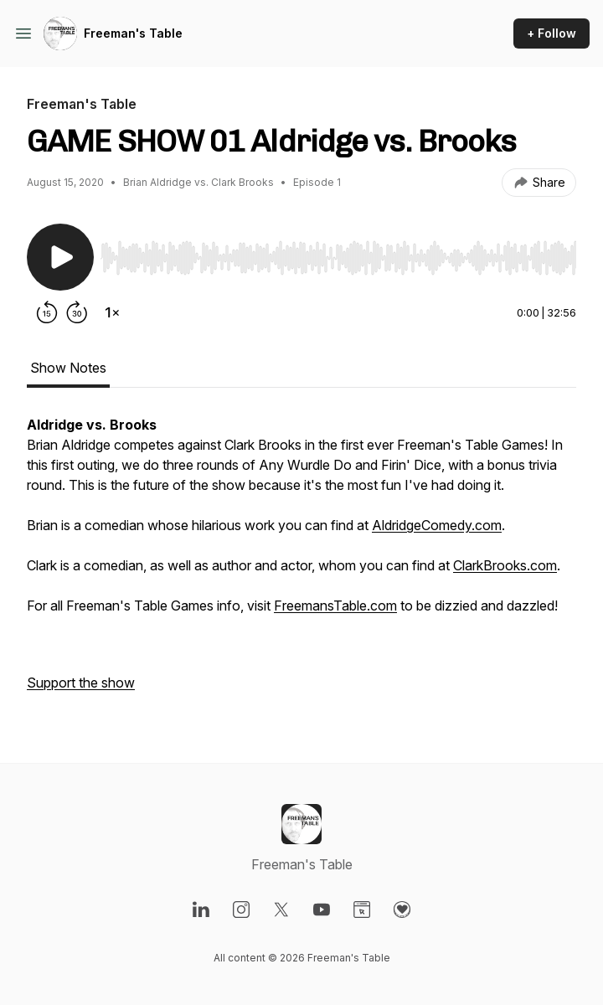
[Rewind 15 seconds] (47, 312)
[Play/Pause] (60, 257)
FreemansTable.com (335, 605)
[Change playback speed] (112, 312)
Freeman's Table (133, 33)
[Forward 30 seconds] (77, 312)
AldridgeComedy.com (437, 525)
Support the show (81, 682)
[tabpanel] (301, 562)
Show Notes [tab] (68, 367)
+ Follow (551, 33)
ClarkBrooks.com (505, 565)
